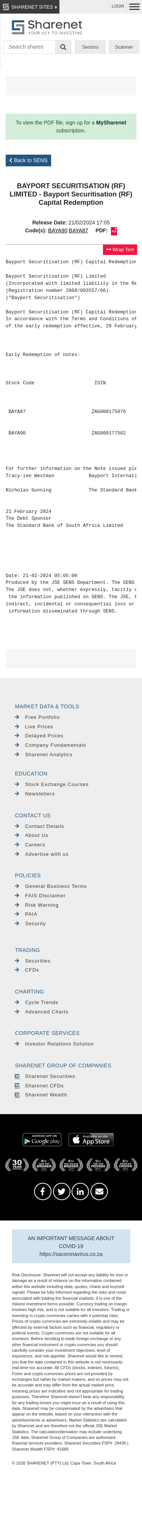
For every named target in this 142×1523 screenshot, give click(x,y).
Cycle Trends (36, 1002)
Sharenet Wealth (41, 1095)
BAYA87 (78, 230)
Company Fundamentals (50, 745)
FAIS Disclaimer (40, 895)
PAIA (26, 914)
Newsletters (35, 794)
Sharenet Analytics (44, 754)
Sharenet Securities (45, 1076)
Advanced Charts (42, 1012)
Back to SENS (28, 160)
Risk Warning (37, 905)
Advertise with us (42, 854)
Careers (30, 844)
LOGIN (118, 6)
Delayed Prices (39, 735)
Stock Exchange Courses (52, 784)
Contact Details (39, 826)
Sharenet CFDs (39, 1086)
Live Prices (34, 726)
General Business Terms (51, 886)
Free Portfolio (37, 717)
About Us (31, 835)
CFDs (27, 970)
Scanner (124, 47)
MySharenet (111, 123)
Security (30, 923)
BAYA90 (57, 230)
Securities (32, 961)
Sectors (90, 47)
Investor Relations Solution (54, 1044)
